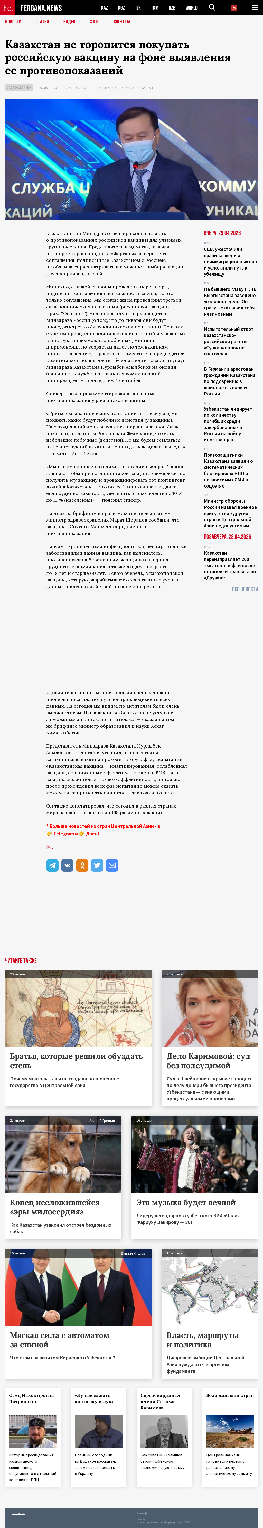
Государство (47, 88)
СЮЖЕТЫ (122, 21)
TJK (138, 8)
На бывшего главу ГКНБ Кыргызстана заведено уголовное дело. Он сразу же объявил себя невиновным (230, 301)
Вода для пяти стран (230, 1395)
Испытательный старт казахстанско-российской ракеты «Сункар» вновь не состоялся (228, 341)
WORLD (192, 8)
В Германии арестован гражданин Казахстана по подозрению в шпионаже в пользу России (230, 381)
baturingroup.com (170, 1522)
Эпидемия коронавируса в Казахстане (125, 88)
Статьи (42, 21)
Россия (66, 88)
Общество (84, 88)
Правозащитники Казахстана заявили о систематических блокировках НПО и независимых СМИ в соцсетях (228, 470)
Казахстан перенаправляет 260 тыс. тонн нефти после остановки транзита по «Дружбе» (230, 565)
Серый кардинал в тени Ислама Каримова (160, 1402)
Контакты (18, 1513)
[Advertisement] (131, 919)
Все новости (245, 589)
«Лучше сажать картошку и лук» (94, 1398)
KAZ (104, 8)
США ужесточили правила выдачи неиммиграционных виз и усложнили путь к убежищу (230, 261)
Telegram (63, 833)
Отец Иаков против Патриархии (31, 1398)
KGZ (121, 8)
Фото (95, 21)
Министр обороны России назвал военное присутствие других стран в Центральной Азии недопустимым (230, 513)
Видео (69, 21)
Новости (13, 21)
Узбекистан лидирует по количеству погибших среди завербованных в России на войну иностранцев (228, 424)
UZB (172, 8)
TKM (154, 8)
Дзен (92, 833)
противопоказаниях (73, 240)
